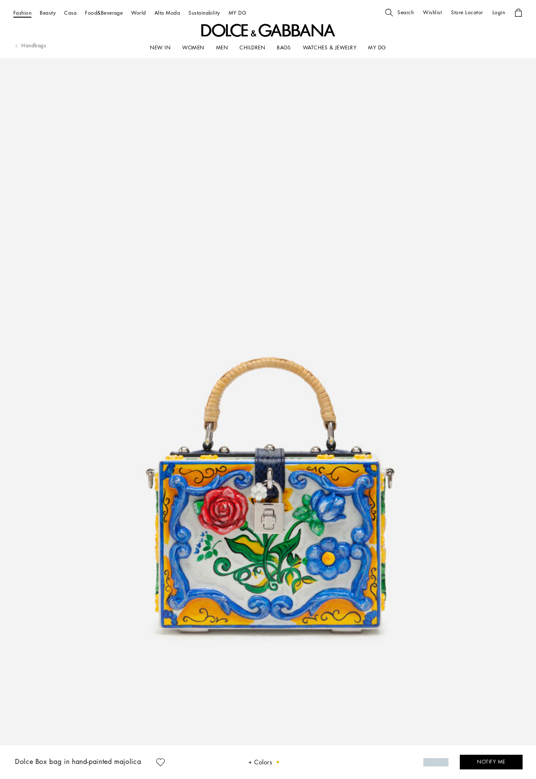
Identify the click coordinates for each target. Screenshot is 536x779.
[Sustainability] (204, 13)
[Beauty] (48, 13)
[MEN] (222, 47)
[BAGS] (284, 47)
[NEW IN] (160, 47)
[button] (399, 12)
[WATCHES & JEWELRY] (329, 47)
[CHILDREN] (252, 47)
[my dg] (377, 47)
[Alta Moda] (167, 13)
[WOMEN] (193, 47)
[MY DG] (237, 13)
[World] (138, 13)
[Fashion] (22, 13)
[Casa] (70, 13)
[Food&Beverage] (104, 13)
